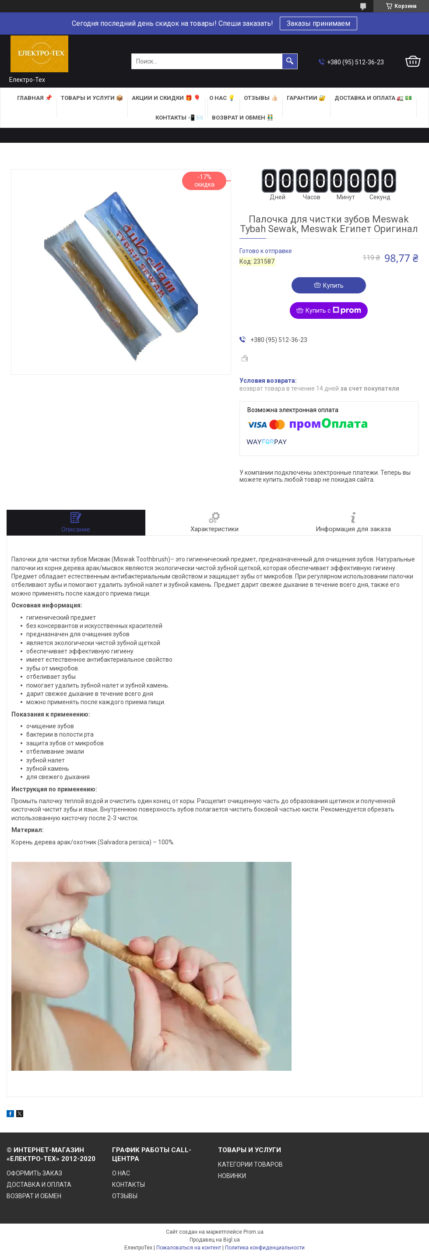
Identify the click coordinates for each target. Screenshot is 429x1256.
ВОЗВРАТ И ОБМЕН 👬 (243, 117)
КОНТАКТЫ (128, 1184)
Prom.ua (253, 1232)
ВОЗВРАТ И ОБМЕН (34, 1196)
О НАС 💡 (222, 98)
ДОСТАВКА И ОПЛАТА (39, 1184)
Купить (333, 285)
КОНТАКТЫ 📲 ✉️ (179, 117)
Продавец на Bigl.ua (215, 1240)
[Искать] (289, 61)
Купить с (333, 310)
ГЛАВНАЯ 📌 (34, 98)
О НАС (121, 1173)
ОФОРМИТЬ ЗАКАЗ (34, 1173)
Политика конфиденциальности (265, 1248)
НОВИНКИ (232, 1175)
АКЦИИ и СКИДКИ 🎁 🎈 (166, 98)
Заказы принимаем (318, 23)
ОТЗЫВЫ (124, 1196)
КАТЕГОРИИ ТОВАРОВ (250, 1164)
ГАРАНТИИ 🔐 (306, 98)
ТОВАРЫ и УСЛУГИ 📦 (92, 98)
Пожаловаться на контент (188, 1248)
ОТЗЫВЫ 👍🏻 (261, 98)
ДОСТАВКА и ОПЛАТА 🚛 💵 (373, 98)
